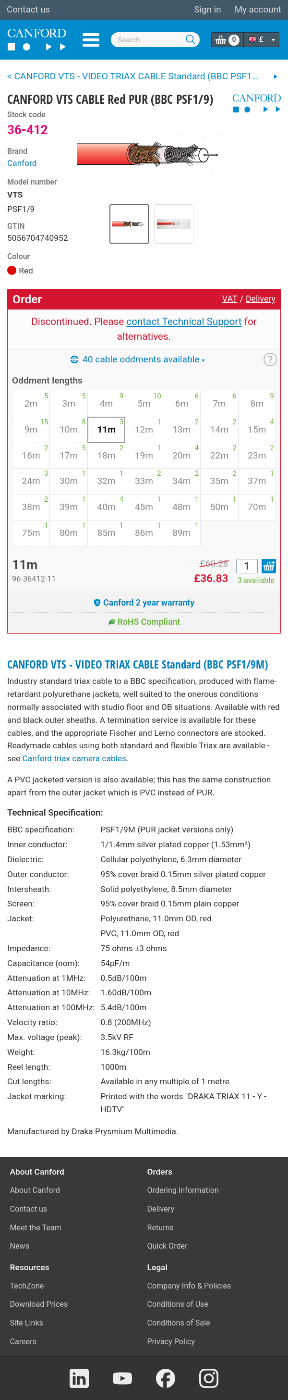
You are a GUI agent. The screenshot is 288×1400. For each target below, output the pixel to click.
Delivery (261, 299)
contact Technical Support (183, 321)
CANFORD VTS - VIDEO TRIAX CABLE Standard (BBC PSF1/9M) (137, 664)
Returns (160, 1227)
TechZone (27, 1285)
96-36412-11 (34, 578)
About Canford (35, 1190)
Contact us (28, 9)
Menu (91, 40)
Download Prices (39, 1304)
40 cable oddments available (137, 359)
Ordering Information (183, 1190)
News (20, 1246)
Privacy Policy (171, 1341)
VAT (230, 299)
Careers (23, 1341)
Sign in (207, 9)
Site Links (26, 1322)
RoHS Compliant (144, 622)
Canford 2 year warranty (144, 602)
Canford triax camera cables (74, 758)
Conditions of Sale (178, 1322)
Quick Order (167, 1246)
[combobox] (155, 39)
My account (258, 9)
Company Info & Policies (189, 1285)
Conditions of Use (178, 1304)
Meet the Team (35, 1227)
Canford (22, 163)
